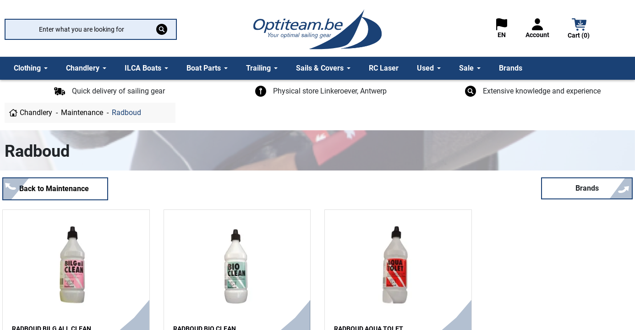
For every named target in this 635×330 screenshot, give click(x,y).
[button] (579, 29)
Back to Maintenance (54, 188)
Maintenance (82, 112)
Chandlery (36, 112)
